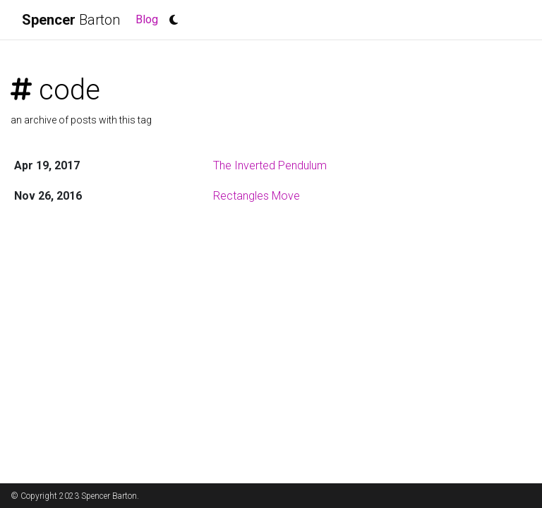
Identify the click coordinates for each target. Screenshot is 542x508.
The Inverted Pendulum (270, 165)
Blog (149, 18)
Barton (71, 19)
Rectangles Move (256, 195)
